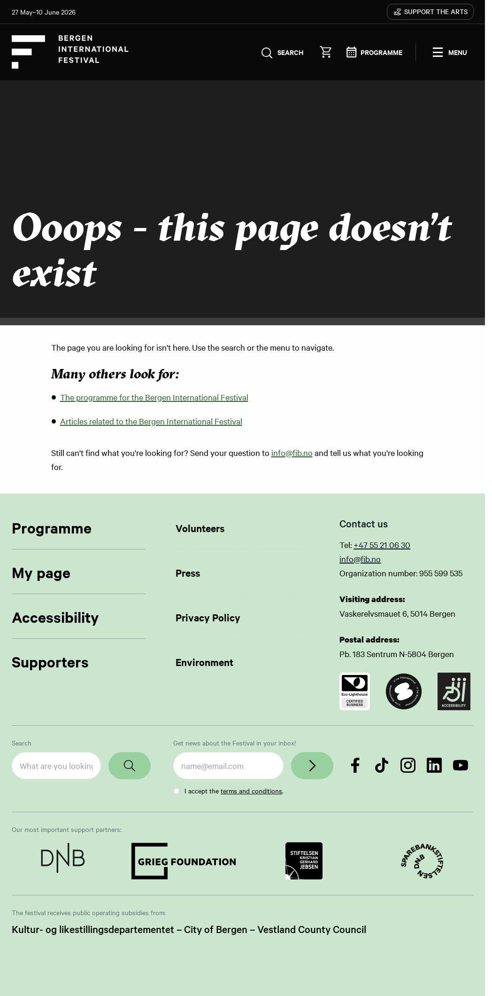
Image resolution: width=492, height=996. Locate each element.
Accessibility (55, 617)
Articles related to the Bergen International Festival (151, 421)
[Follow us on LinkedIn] (434, 765)
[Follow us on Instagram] (408, 765)
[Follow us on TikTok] (382, 765)
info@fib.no (292, 452)
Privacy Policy (208, 617)
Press (188, 572)
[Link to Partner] (63, 861)
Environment (204, 661)
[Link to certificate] (354, 691)
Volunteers (200, 527)
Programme (52, 527)
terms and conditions (251, 790)
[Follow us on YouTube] (460, 765)
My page (41, 572)
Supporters (50, 661)
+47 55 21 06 (377, 544)
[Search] (129, 765)
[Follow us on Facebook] (355, 765)
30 (405, 544)
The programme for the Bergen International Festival (154, 397)
